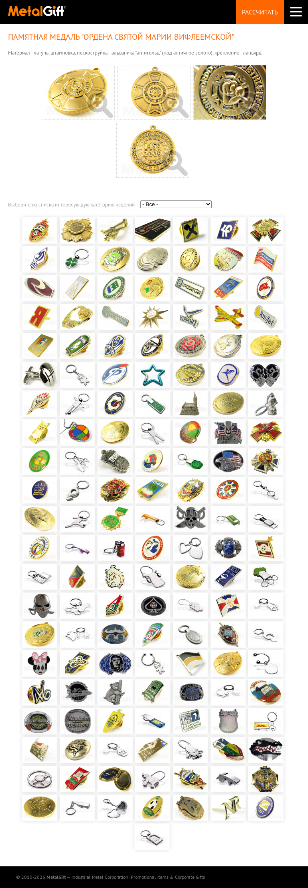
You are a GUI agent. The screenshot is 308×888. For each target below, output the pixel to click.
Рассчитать (260, 12)
